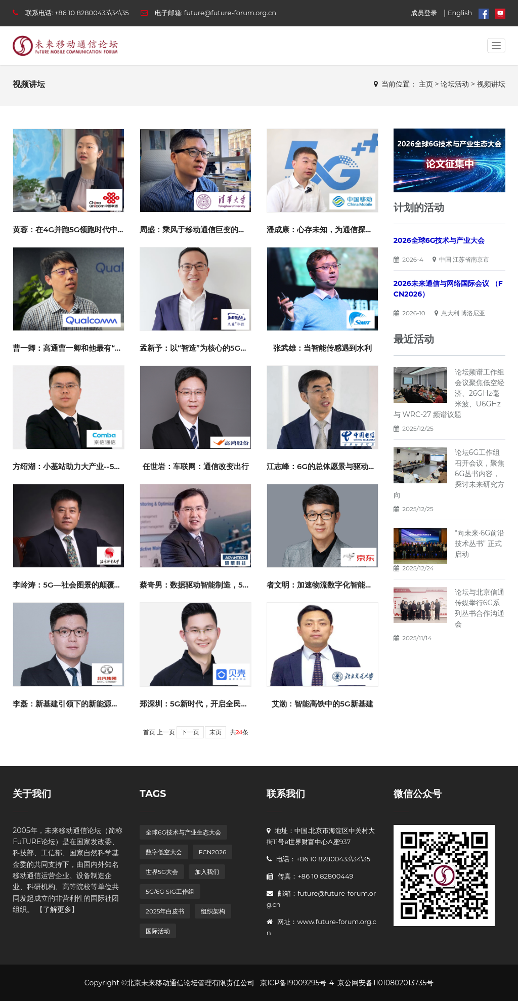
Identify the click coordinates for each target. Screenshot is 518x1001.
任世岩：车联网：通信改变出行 (196, 466)
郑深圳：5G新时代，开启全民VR (196, 703)
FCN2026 (213, 852)
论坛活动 (455, 84)
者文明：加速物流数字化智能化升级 (327, 585)
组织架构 (213, 911)
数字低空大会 (164, 852)
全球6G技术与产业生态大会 (183, 832)
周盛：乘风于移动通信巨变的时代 (196, 229)
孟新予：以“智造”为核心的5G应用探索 (205, 348)
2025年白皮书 (165, 911)
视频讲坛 (491, 84)
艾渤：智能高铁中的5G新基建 (322, 703)
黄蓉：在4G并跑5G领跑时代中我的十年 (80, 229)
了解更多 (57, 909)
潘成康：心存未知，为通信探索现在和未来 (339, 229)
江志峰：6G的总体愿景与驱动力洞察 (329, 466)
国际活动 (158, 931)
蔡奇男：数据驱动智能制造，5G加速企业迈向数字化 (228, 585)
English (460, 13)
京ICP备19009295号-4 (297, 982)
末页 (215, 732)
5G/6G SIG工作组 (170, 891)
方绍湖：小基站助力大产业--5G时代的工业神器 (93, 466)
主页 (426, 84)
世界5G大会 (162, 871)
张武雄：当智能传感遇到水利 (322, 348)
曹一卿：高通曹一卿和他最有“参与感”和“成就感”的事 (103, 348)
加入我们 (207, 871)
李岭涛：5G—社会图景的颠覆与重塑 (75, 585)
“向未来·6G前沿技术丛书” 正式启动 (479, 543)
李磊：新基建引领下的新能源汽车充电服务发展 (92, 703)
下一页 (190, 732)
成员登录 (424, 13)
